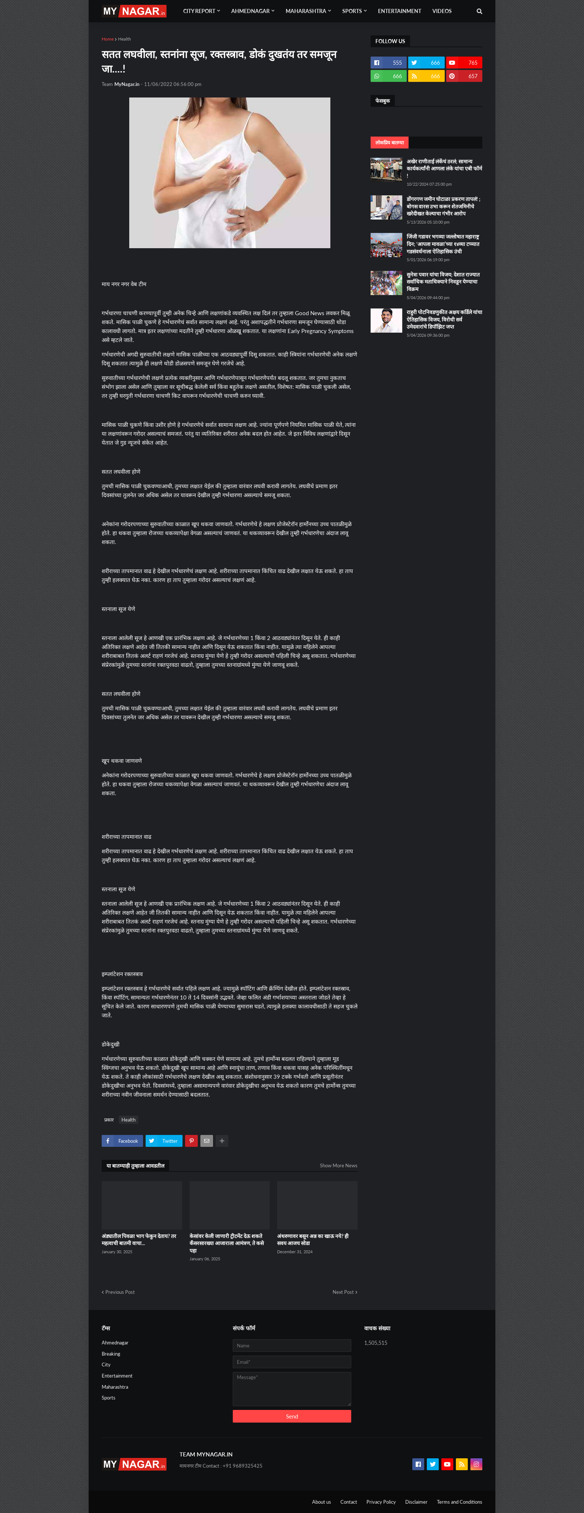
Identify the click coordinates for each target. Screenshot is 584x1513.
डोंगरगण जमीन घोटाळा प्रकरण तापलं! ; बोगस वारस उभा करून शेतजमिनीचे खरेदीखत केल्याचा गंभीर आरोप (443, 206)
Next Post (343, 1292)
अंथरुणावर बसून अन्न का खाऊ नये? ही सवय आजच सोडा (313, 1240)
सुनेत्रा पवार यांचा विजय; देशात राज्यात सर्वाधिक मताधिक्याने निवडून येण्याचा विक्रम (443, 281)
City (106, 1365)
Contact (348, 1502)
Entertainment (117, 1376)
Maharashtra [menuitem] (306, 11)
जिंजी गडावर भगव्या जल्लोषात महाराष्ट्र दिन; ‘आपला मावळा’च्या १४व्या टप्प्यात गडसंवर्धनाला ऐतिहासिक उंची (443, 243)
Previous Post (120, 1292)
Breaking (111, 1354)
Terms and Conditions (459, 1502)
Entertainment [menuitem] (399, 11)
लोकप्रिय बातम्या (389, 142)
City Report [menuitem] (199, 11)
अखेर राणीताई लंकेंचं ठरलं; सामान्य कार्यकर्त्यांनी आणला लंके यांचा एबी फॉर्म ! (444, 168)
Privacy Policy (381, 1502)
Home (108, 39)
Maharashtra (115, 1387)
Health (124, 39)
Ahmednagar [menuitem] (250, 11)
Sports (108, 1398)
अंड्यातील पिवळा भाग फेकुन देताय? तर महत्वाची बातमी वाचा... (139, 1240)
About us (321, 1502)
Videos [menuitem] (442, 11)
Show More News (339, 1165)
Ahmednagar (115, 1343)
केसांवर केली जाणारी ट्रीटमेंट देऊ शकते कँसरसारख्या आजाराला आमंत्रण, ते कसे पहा (227, 1243)
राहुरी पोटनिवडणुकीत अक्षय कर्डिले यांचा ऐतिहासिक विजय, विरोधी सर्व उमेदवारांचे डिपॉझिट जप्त (444, 319)
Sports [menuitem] (352, 11)
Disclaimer (416, 1502)
